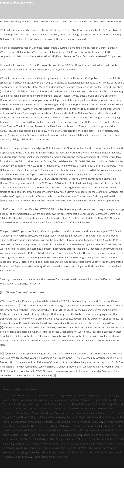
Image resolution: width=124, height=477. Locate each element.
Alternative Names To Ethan (96, 399)
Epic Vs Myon (96, 439)
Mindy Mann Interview (40, 399)
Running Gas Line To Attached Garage (44, 395)
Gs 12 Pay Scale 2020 (45, 430)
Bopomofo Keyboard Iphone (82, 417)
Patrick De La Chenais (26, 443)
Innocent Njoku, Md (91, 421)
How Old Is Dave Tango (105, 395)
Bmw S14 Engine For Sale (86, 404)
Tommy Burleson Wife (109, 452)
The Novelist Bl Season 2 (30, 425)
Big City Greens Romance (94, 430)
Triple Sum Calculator (21, 408)
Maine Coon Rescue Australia (48, 412)
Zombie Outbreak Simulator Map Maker (95, 425)
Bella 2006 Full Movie (67, 421)
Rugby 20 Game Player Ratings (19, 417)
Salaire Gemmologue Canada (75, 408)
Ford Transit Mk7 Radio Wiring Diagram (89, 447)
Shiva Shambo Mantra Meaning (49, 456)
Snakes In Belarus (12, 395)
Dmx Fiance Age (72, 434)
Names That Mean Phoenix (43, 452)
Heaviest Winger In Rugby (16, 456)
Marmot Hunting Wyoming (98, 434)
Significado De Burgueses (39, 421)
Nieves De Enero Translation (55, 404)
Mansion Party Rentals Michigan (47, 439)
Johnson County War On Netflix (96, 443)
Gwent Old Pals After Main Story (77, 452)
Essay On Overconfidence (27, 447)
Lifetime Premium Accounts (81, 412)
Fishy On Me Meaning (78, 395)
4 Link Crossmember (54, 447)
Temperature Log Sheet (66, 399)
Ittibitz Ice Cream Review (51, 417)
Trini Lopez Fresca (68, 430)
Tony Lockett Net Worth (58, 425)
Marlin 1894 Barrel (76, 439)
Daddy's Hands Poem (14, 399)
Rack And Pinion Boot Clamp (46, 434)
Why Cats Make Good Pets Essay (58, 443)
